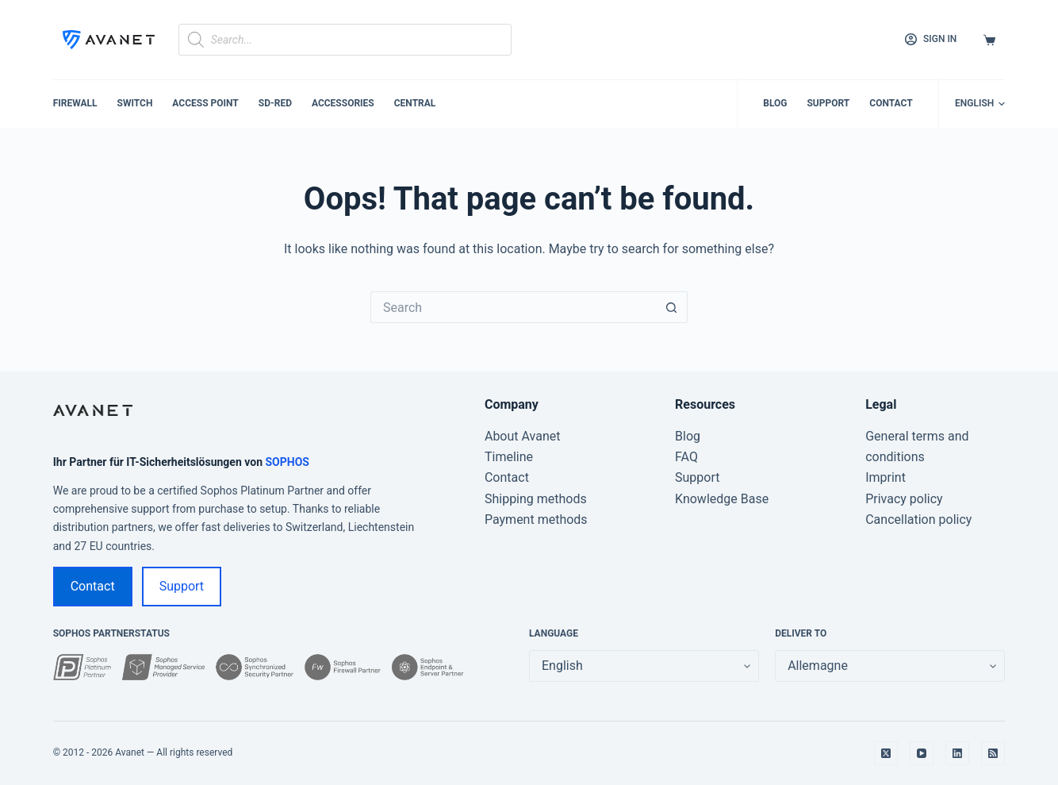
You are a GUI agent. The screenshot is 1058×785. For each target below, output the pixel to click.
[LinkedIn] (957, 753)
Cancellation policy (918, 519)
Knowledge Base (722, 498)
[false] (890, 666)
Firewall (75, 103)
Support (828, 103)
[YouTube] (921, 753)
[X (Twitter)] (886, 753)
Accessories (343, 103)
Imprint (885, 477)
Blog (775, 103)
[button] (980, 104)
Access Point (205, 103)
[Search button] (672, 307)
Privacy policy (904, 498)
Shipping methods (536, 498)
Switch (135, 103)
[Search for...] (513, 307)
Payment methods (536, 519)
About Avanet (523, 436)
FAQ (686, 456)
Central (415, 103)
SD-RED (275, 103)
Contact (890, 103)
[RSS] (993, 753)
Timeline (509, 456)
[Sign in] (930, 40)
